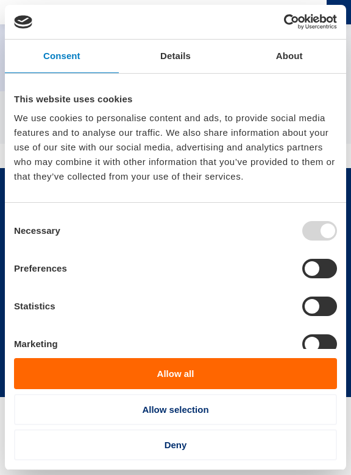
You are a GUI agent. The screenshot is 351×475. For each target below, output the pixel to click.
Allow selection (175, 409)
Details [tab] (175, 56)
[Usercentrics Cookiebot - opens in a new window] (283, 22)
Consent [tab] (61, 56)
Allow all (175, 373)
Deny (176, 445)
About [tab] (289, 56)
